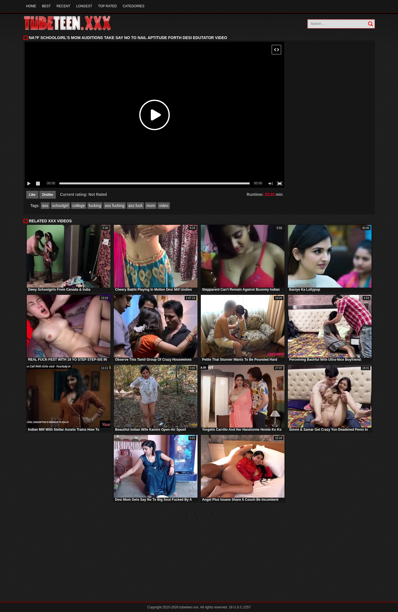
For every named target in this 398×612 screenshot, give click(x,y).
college (79, 205)
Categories (133, 6)
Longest (84, 6)
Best (46, 6)
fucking (95, 205)
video (163, 205)
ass (45, 205)
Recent (63, 6)
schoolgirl (60, 205)
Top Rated (107, 6)
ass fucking (114, 205)
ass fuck (135, 205)
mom (150, 205)
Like (32, 195)
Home (31, 6)
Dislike (47, 195)
